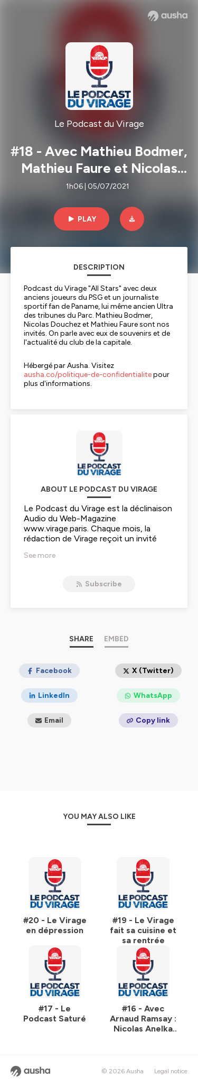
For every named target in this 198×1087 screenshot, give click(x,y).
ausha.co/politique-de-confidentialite (88, 374)
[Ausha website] (167, 16)
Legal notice (170, 1071)
